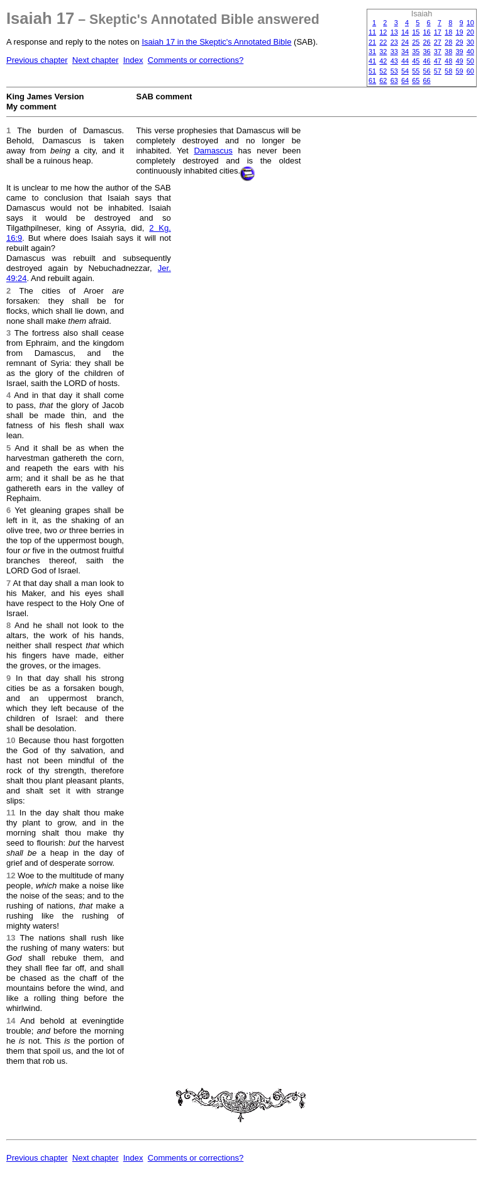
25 (415, 42)
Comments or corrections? (195, 60)
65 (415, 80)
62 (383, 80)
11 (372, 32)
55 (415, 71)
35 (415, 51)
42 (383, 61)
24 (405, 42)
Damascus (213, 150)
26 (427, 42)
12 (383, 32)
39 (459, 51)
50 (470, 61)
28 (448, 42)
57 (437, 71)
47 (437, 61)
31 (372, 51)
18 (448, 32)
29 (459, 42)
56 (427, 71)
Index (133, 60)
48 (448, 61)
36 (427, 51)
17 (437, 32)
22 (383, 42)
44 (405, 61)
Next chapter (95, 60)
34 (405, 51)
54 (405, 71)
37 (437, 51)
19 (459, 32)
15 (415, 32)
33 (394, 51)
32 (383, 51)
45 (415, 61)
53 (394, 71)
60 (470, 71)
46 (427, 61)
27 (437, 42)
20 (470, 32)
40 (470, 51)
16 (427, 32)
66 (427, 80)
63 (394, 80)
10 (470, 22)
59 (459, 71)
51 (372, 71)
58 (448, 71)
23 (394, 42)
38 (448, 51)
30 (470, 42)
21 (372, 42)
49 (459, 61)
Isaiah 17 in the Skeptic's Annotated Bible (216, 42)
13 (394, 32)
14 (405, 32)
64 (405, 80)
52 (383, 71)
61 (372, 80)
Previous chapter (37, 60)
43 (394, 61)
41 (372, 61)
